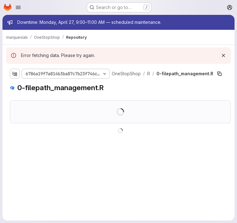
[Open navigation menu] (18, 7)
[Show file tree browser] (15, 74)
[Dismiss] (223, 55)
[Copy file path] (219, 74)
